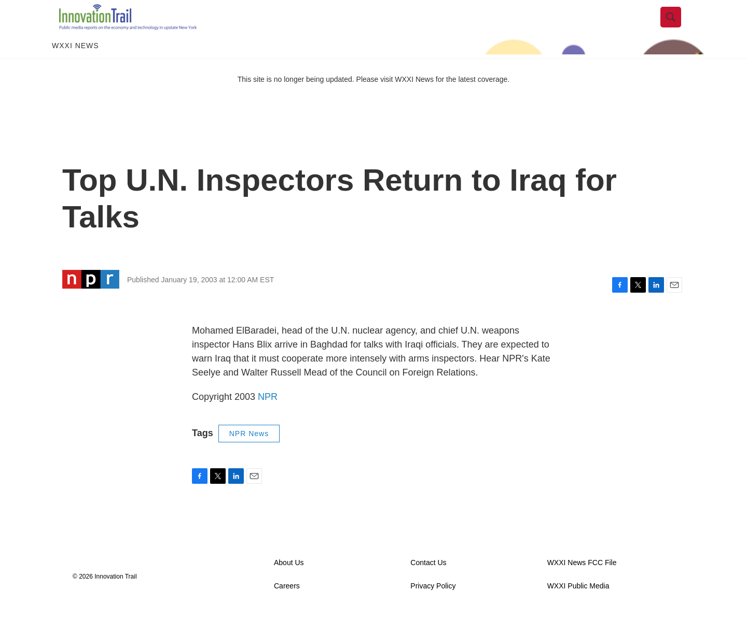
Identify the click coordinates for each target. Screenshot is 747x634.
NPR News (249, 454)
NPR (268, 417)
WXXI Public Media (578, 607)
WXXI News (75, 66)
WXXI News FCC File (582, 583)
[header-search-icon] (678, 27)
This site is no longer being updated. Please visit (316, 100)
